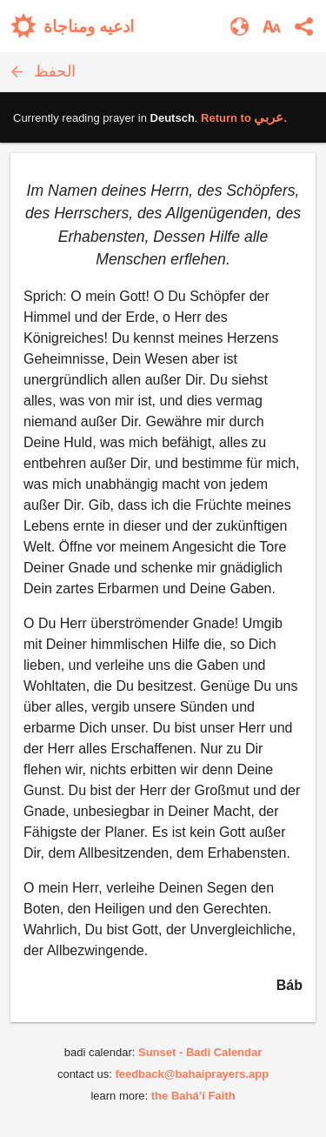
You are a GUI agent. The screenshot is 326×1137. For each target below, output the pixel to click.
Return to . (244, 117)
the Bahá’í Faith (193, 1095)
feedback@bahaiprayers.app (192, 1073)
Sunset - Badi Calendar (200, 1052)
